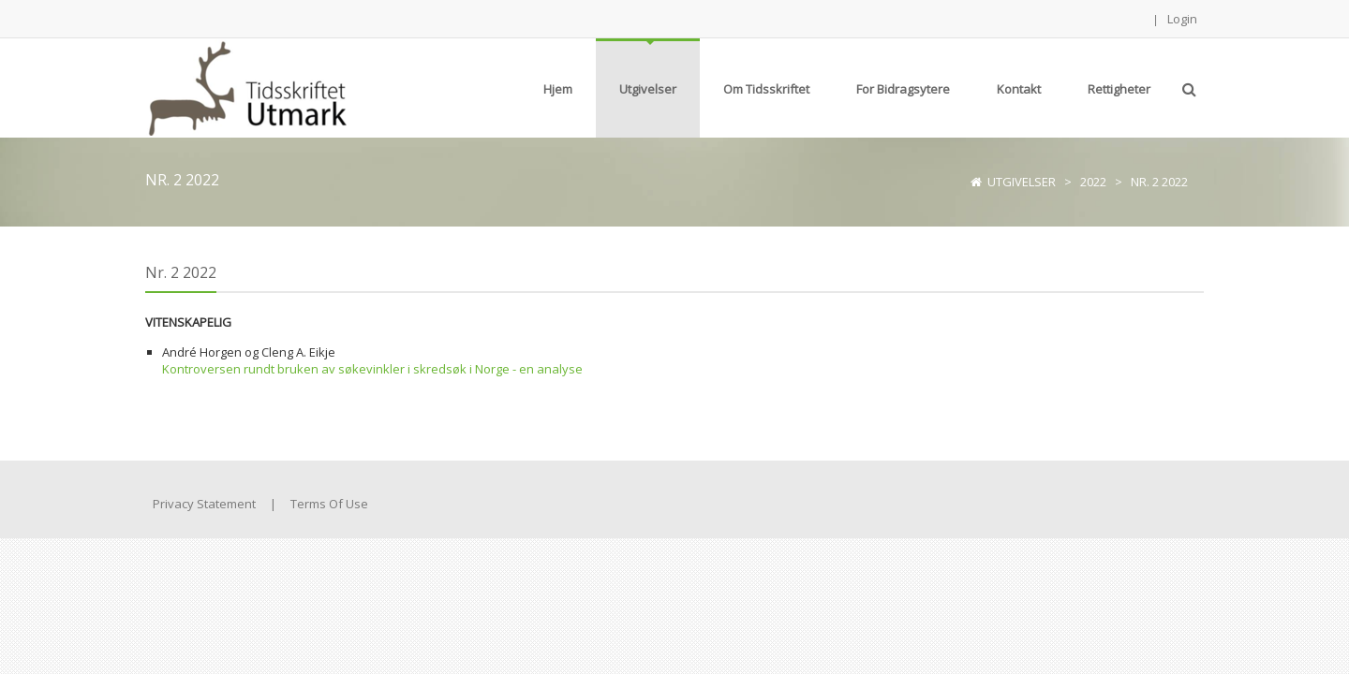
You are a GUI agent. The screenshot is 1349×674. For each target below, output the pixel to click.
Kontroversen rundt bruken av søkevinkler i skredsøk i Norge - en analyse (372, 368)
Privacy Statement (204, 503)
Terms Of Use (329, 503)
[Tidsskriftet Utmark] (246, 86)
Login (1182, 18)
